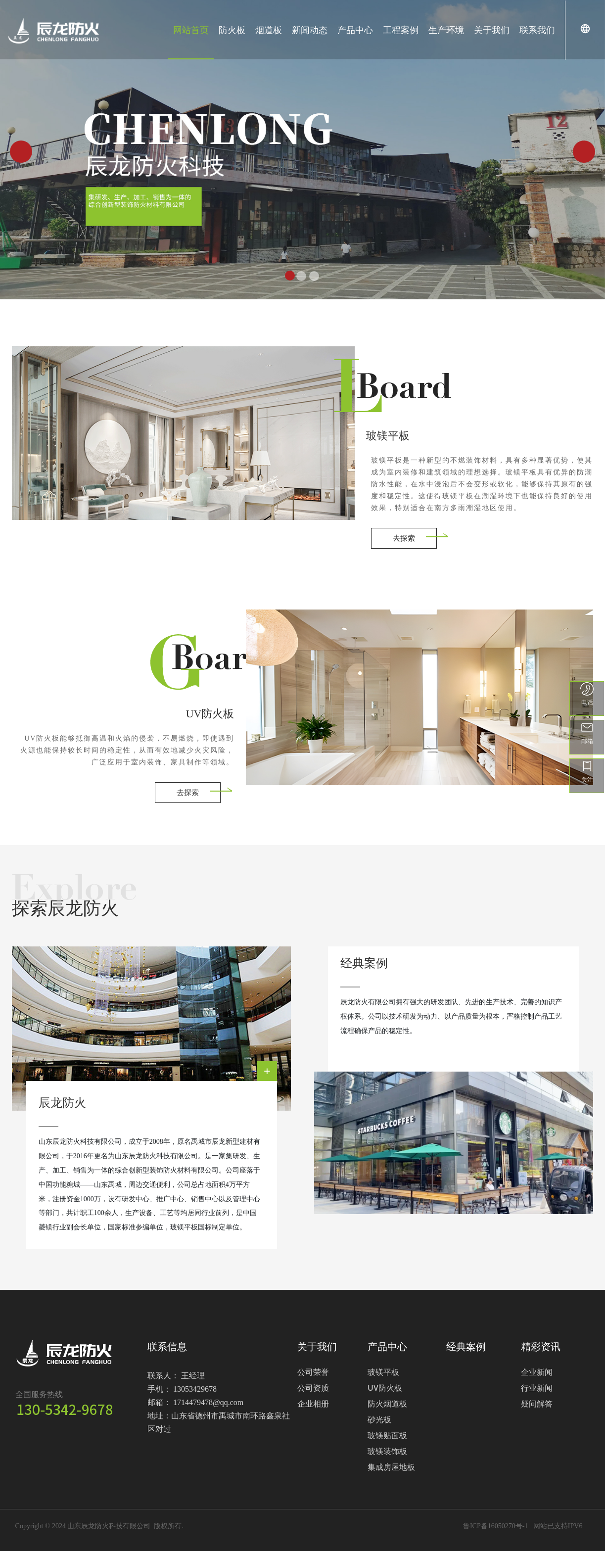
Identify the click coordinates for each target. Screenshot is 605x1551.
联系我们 (537, 30)
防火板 (232, 30)
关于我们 (492, 30)
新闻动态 (309, 30)
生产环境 (446, 30)
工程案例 (401, 30)
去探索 (404, 538)
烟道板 (268, 30)
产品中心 (355, 30)
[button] (21, 152)
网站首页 (191, 30)
